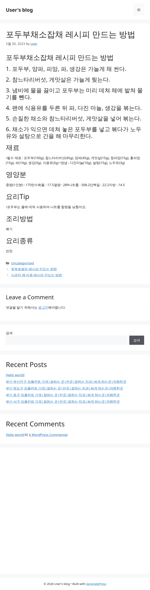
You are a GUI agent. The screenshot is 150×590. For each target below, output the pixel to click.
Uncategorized (22, 263)
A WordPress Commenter (48, 434)
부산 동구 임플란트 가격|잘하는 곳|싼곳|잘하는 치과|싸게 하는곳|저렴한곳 (63, 395)
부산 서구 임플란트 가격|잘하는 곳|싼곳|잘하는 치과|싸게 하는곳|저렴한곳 (63, 401)
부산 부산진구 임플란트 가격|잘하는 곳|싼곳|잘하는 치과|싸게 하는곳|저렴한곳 (66, 381)
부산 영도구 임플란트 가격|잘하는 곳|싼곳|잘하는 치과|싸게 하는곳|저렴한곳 (64, 388)
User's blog (19, 9)
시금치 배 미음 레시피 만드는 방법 (36, 275)
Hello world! (15, 375)
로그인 (43, 307)
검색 (9, 333)
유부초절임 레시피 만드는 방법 (34, 269)
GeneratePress (96, 584)
